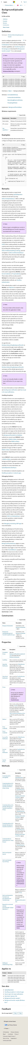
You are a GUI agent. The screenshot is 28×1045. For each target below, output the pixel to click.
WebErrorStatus (13, 439)
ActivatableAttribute (12, 94)
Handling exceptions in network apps (11, 473)
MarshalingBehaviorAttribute (14, 100)
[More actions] (25, 5)
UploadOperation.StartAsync (9, 467)
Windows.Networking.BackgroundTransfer (9, 5)
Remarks (5, 23)
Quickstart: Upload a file (11, 996)
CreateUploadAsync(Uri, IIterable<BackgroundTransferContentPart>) (7, 825)
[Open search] (21, 2)
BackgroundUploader (14, 657)
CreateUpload (5, 44)
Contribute (10, 1034)
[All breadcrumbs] (3, 5)
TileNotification (21, 664)
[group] (14, 83)
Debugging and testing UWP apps (12, 523)
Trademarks (13, 1038)
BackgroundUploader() (7, 625)
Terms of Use (6, 1038)
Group (3, 687)
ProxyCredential (16, 274)
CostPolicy (4, 660)
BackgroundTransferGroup (9, 543)
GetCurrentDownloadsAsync (16, 252)
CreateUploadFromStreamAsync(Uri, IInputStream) (7, 840)
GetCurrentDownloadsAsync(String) (11, 250)
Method (4, 719)
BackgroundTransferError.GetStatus (13, 435)
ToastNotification (21, 676)
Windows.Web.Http (8, 71)
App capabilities (4, 129)
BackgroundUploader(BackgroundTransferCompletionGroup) (8, 633)
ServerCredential (6, 274)
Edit (24, 40)
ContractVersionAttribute (13, 97)
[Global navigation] (1, 2)
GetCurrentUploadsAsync (8, 198)
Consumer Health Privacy (9, 1036)
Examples (5, 21)
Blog (4, 1034)
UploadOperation (17, 194)
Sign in (25, 2)
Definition (5, 19)
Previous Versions (15, 1032)
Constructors (6, 25)
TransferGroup (15, 700)
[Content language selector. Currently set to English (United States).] (10, 1021)
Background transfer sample (12, 998)
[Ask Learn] (17, 5)
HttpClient (11, 287)
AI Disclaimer (6, 1032)
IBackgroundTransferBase (15, 107)
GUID (3, 244)
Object (10, 91)
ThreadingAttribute (12, 103)
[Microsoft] (14, 2)
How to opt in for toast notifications (14, 994)
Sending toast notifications (11, 390)
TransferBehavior (12, 549)
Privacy (16, 1034)
